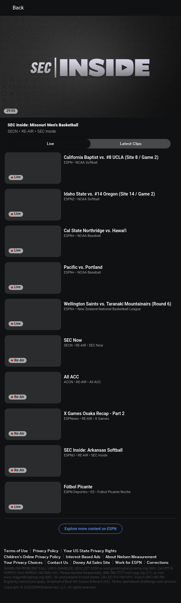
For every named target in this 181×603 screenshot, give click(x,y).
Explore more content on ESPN (91, 529)
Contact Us (57, 562)
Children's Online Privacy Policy (32, 556)
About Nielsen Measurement (131, 556)
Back (14, 8)
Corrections (157, 562)
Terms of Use (16, 550)
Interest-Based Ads (83, 556)
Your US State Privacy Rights (90, 550)
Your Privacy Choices (23, 562)
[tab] (50, 143)
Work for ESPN (128, 562)
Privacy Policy (46, 550)
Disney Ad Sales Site (91, 562)
